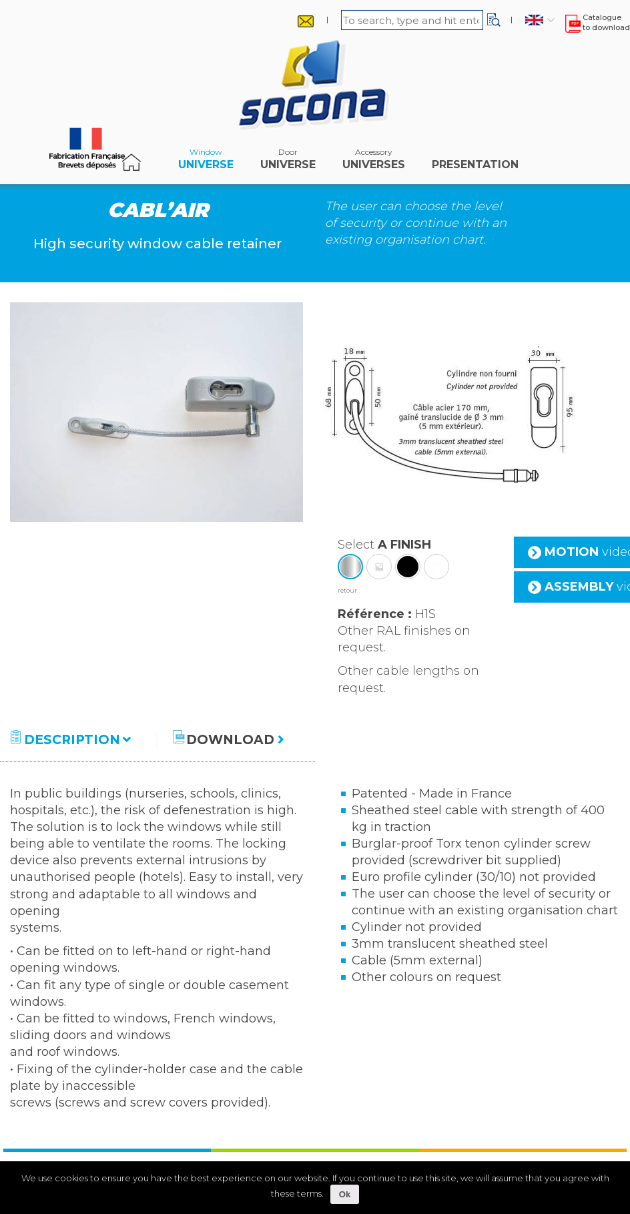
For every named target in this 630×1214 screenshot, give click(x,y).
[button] (494, 20)
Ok (344, 1194)
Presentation (475, 162)
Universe (206, 162)
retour (347, 590)
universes (373, 162)
